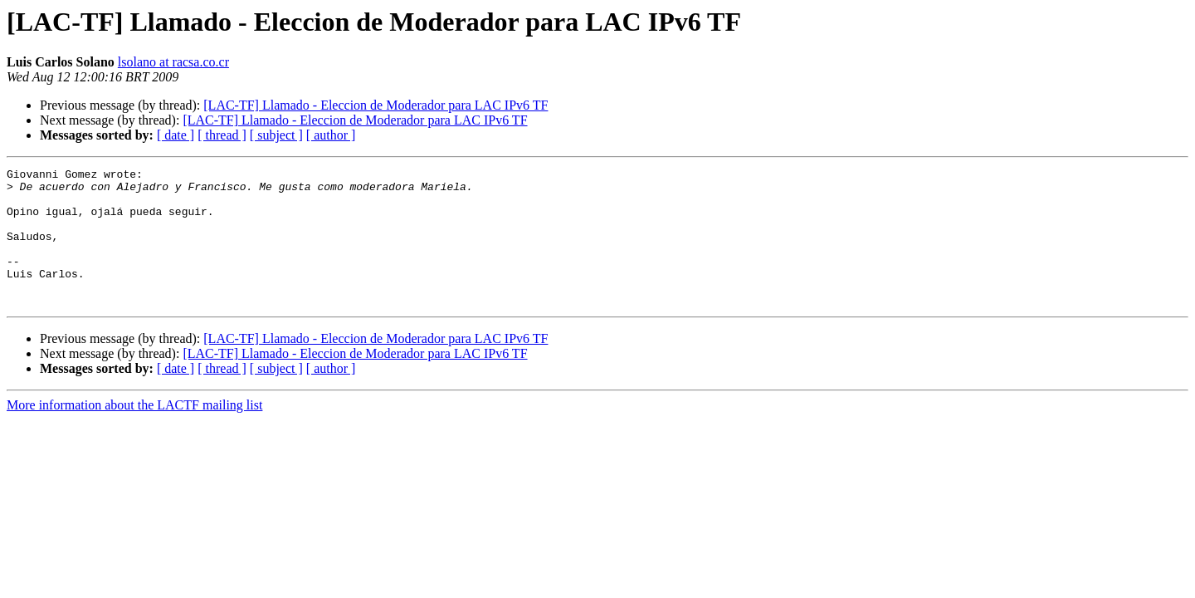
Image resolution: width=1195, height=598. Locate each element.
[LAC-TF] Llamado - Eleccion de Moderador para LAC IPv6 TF (375, 105)
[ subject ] (276, 135)
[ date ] (175, 135)
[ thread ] (222, 135)
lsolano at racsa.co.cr (173, 62)
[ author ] (331, 135)
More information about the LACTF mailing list (134, 432)
